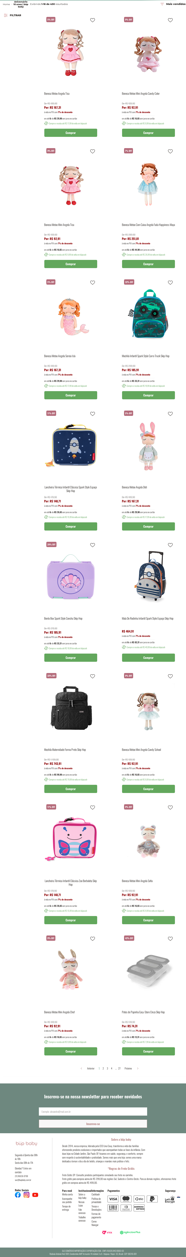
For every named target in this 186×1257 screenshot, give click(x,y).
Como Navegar (95, 1222)
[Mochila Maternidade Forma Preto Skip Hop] (70, 733)
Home (6, 4)
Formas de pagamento (96, 1215)
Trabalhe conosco (82, 1218)
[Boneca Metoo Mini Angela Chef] (70, 995)
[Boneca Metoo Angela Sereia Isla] (70, 339)
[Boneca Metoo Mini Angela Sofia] (148, 864)
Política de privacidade (96, 1200)
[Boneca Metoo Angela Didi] (148, 470)
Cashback (96, 1194)
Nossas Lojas (81, 1203)
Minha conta (67, 1194)
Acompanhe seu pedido (67, 1200)
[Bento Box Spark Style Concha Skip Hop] (70, 602)
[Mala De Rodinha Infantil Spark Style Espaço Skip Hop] (148, 602)
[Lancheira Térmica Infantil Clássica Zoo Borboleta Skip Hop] (70, 864)
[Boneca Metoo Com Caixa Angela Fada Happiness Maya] (148, 208)
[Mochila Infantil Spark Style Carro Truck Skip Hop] (148, 339)
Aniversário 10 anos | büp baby (20, 4)
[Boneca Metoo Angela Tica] (70, 77)
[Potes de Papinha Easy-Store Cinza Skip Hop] (148, 995)
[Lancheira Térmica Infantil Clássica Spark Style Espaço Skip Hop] (70, 470)
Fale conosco (82, 1211)
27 (117, 1068)
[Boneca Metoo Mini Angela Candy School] (148, 733)
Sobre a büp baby (82, 1195)
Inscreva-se (93, 1124)
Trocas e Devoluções (97, 1207)
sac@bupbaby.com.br (23, 1179)
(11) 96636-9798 (21, 1176)
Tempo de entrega (66, 1207)
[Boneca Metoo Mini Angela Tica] (70, 208)
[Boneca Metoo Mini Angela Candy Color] (148, 77)
